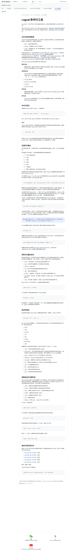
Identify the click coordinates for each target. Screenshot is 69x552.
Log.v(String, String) (30, 452)
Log (57, 24)
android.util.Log (39, 54)
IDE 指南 (9, 8)
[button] (7, 12)
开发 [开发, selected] (33, 1)
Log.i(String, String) (30, 457)
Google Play (41, 1)
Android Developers (25, 15)
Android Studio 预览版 (35, 8)
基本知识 (15, 1)
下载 (2, 8)
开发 (32, 15)
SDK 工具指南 (44, 15)
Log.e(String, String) (30, 462)
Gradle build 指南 (47, 8)
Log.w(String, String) (30, 459)
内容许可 (31, 481)
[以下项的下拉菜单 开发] (35, 1)
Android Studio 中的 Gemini (20, 8)
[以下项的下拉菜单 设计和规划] (28, 1)
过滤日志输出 (30, 100)
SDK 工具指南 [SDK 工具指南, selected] (58, 8)
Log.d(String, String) (30, 455)
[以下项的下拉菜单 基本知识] (19, 1)
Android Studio (63, 1)
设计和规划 (24, 1)
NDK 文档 (58, 59)
